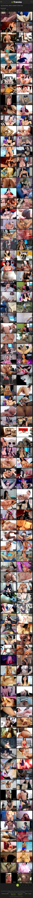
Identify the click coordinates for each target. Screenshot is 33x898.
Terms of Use (13, 893)
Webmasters (13, 894)
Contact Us (20, 894)
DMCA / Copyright (28, 893)
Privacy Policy (20, 893)
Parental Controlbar (5, 893)
